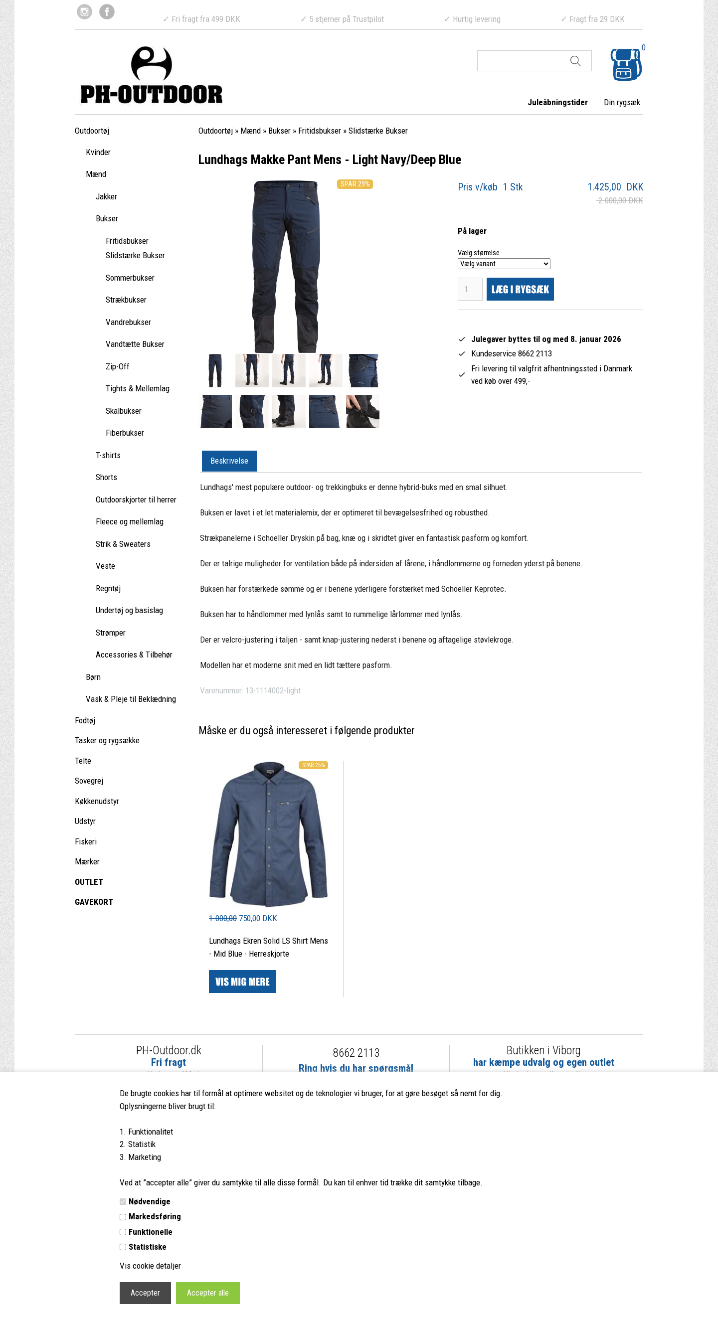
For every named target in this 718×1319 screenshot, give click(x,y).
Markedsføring (155, 1216)
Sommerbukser (130, 278)
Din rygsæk (622, 102)
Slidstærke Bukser (135, 255)
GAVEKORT (94, 902)
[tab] (229, 462)
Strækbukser (126, 300)
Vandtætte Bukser (135, 344)
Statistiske (148, 1247)
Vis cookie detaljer (150, 1266)
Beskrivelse (229, 461)
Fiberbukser (125, 433)
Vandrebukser (128, 322)
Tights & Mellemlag (138, 388)
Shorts (106, 477)
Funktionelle (151, 1232)
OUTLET (89, 882)
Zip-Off (118, 366)
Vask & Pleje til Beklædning (131, 699)
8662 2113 (356, 1053)
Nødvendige (150, 1201)
